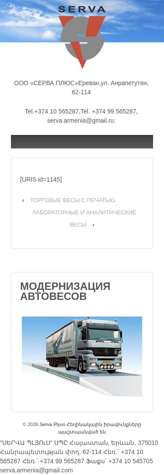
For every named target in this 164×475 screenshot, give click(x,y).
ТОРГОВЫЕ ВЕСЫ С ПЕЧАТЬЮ (72, 200)
